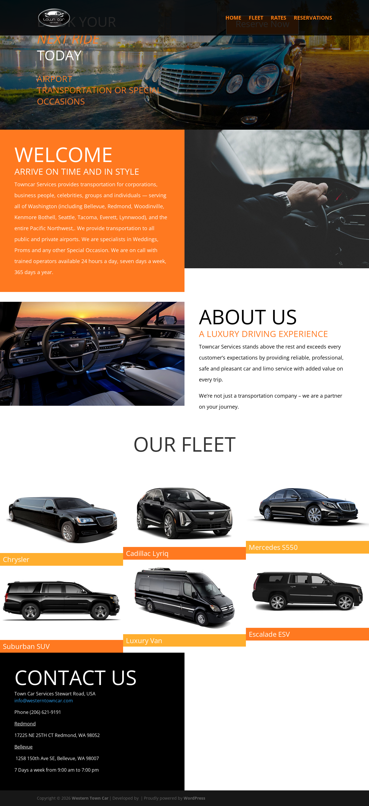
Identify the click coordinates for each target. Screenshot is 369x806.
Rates (278, 18)
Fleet (256, 18)
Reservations (313, 18)
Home (233, 18)
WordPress (194, 798)
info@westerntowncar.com (43, 700)
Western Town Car (90, 798)
